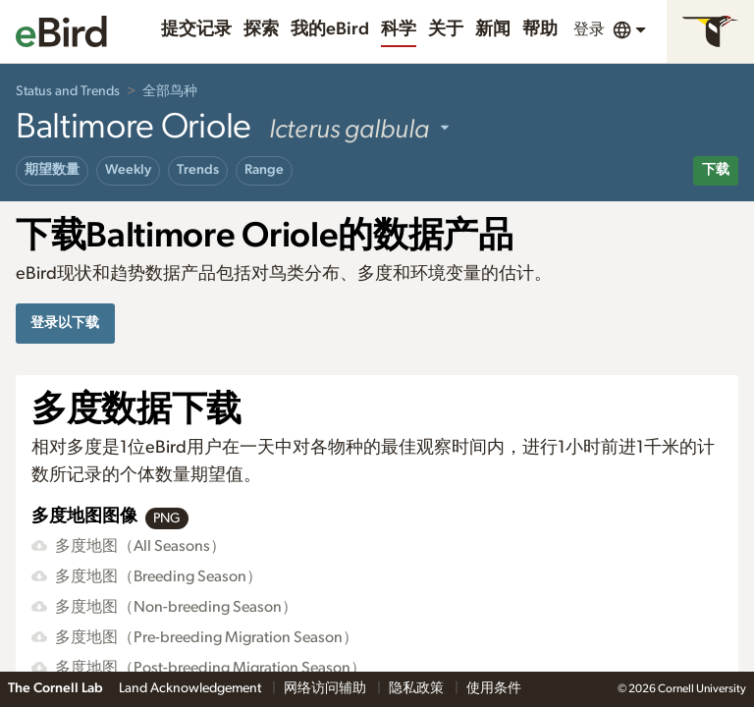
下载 (715, 170)
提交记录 (196, 29)
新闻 (493, 29)
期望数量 (52, 170)
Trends (198, 170)
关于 (445, 29)
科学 (398, 29)
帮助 (540, 29)
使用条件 (493, 688)
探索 (261, 29)
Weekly (128, 170)
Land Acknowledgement (191, 688)
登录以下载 (64, 322)
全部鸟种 (169, 91)
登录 (589, 29)
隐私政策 (418, 688)
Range (264, 170)
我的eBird (330, 29)
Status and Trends (68, 91)
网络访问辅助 (326, 688)
